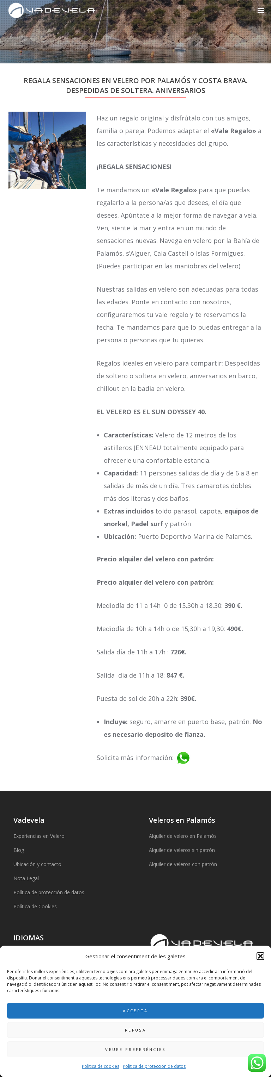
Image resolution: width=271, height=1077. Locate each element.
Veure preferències (135, 1049)
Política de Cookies (35, 906)
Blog (18, 850)
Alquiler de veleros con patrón (183, 864)
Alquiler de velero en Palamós (183, 836)
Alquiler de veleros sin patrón (182, 850)
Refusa (135, 1030)
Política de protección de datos (154, 1066)
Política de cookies (100, 1066)
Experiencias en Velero (39, 836)
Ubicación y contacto (37, 864)
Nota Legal (26, 878)
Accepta (135, 1010)
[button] (260, 956)
